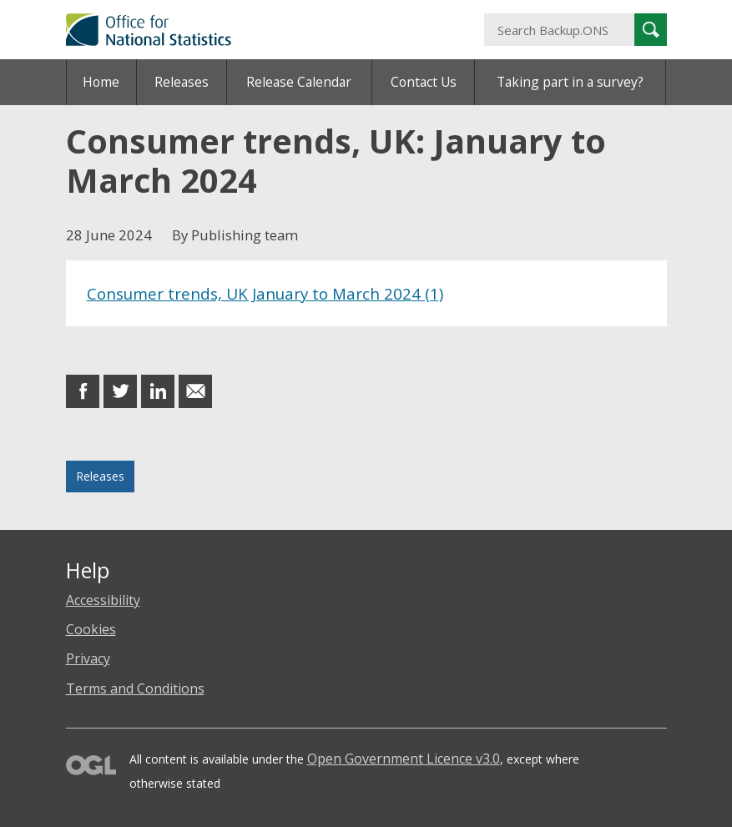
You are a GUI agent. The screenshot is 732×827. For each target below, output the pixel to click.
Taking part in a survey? (570, 82)
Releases (181, 82)
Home (101, 82)
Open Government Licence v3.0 (403, 758)
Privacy (88, 658)
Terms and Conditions (135, 688)
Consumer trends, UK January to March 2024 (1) (265, 293)
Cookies (91, 629)
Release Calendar (298, 82)
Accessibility (103, 600)
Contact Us (424, 82)
